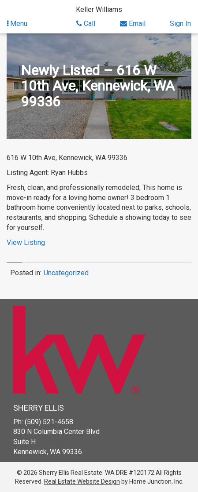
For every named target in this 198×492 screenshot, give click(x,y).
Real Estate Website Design (82, 481)
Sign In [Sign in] (180, 23)
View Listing (26, 242)
